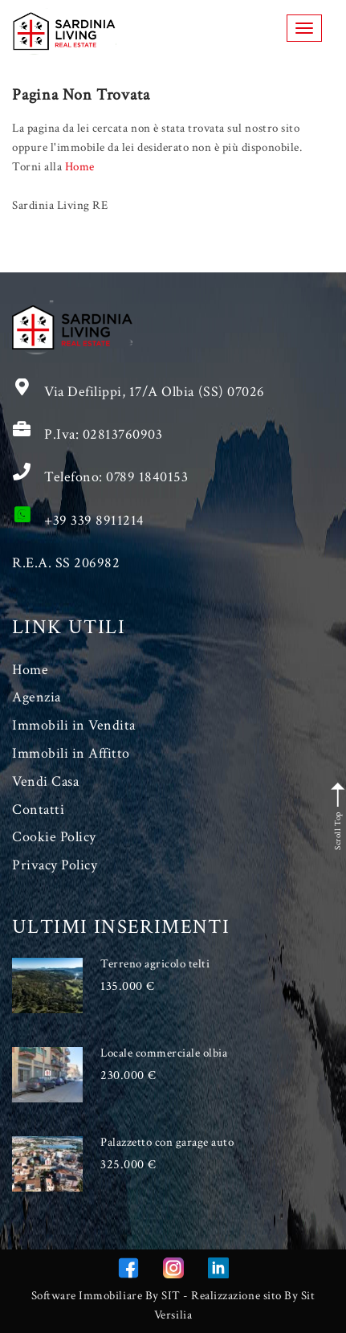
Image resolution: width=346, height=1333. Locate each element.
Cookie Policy (54, 837)
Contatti (38, 809)
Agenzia (36, 697)
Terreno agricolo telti (155, 963)
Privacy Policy (54, 865)
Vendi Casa (45, 781)
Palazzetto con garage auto (167, 1142)
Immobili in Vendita (74, 725)
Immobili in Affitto (71, 753)
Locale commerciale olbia (163, 1053)
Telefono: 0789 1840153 (116, 477)
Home (80, 166)
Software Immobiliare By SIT (106, 1295)
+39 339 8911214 (94, 520)
